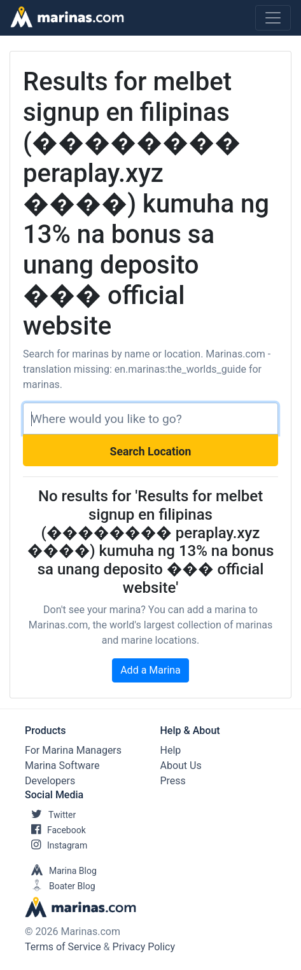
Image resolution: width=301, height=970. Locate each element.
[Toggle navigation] (273, 18)
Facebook (55, 830)
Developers (50, 781)
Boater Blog (60, 886)
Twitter (50, 815)
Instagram (56, 845)
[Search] (150, 418)
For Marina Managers (73, 750)
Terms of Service (63, 947)
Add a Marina (150, 670)
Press (173, 781)
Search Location (151, 451)
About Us (181, 765)
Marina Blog (61, 871)
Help (170, 750)
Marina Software (62, 765)
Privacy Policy (144, 947)
